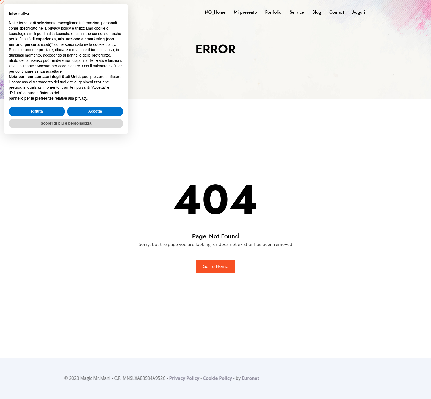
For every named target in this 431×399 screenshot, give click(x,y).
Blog (316, 12)
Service (297, 12)
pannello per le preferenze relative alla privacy (48, 98)
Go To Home (215, 266)
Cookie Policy (216, 378)
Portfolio (273, 12)
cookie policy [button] (104, 44)
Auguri (358, 12)
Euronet (249, 378)
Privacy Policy (183, 378)
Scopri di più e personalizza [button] (66, 123)
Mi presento (245, 12)
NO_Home (215, 12)
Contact (336, 12)
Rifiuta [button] (37, 111)
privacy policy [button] (59, 28)
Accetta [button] (95, 111)
